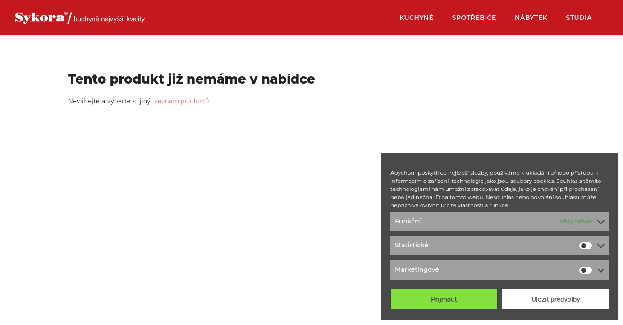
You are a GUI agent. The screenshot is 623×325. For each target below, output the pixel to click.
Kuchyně (416, 18)
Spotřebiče (474, 18)
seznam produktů (181, 101)
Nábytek (531, 18)
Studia (579, 18)
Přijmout (444, 299)
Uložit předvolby (555, 299)
